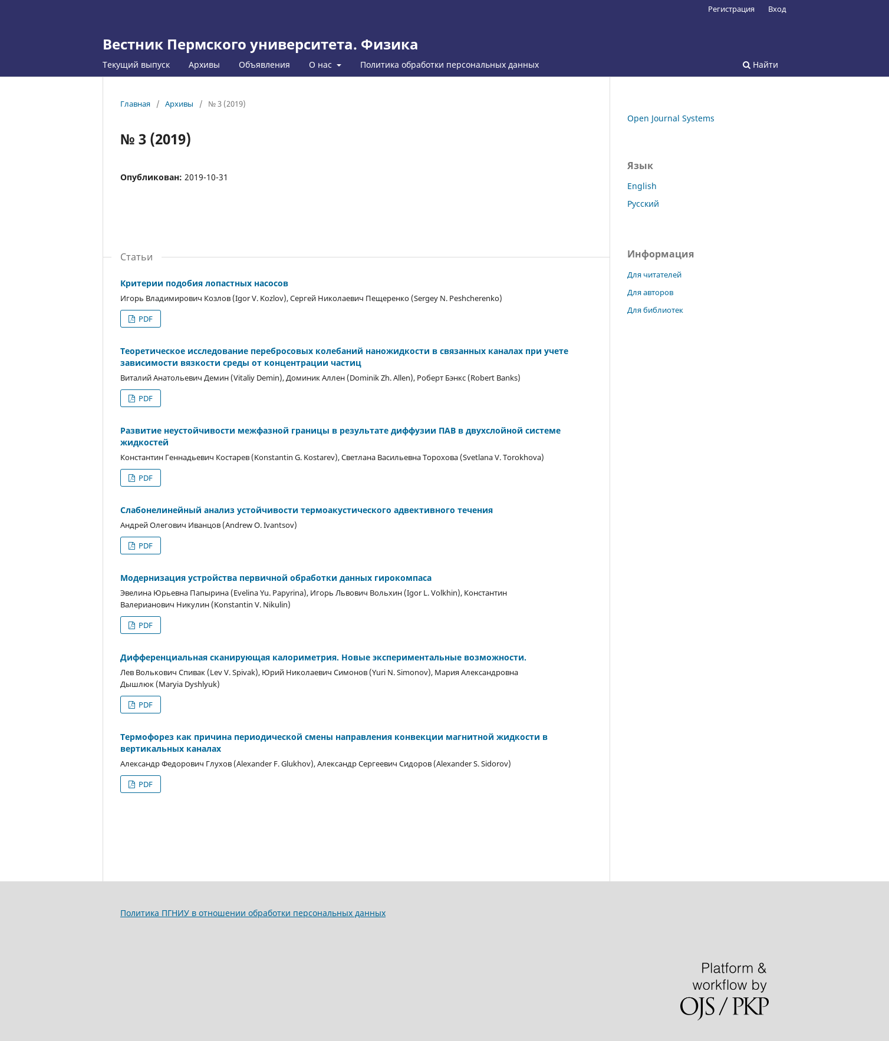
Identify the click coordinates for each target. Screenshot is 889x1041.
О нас (321, 64)
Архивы (204, 64)
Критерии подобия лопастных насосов (204, 283)
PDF (145, 318)
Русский (643, 203)
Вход (777, 9)
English (642, 185)
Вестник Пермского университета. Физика (261, 44)
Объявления (264, 64)
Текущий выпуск (136, 64)
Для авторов (650, 292)
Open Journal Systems (671, 118)
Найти (760, 64)
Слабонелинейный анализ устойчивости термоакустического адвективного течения (306, 509)
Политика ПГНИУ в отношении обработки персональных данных (253, 912)
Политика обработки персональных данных (449, 64)
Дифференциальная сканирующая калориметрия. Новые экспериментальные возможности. (323, 657)
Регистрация (731, 9)
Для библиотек (655, 310)
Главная (135, 103)
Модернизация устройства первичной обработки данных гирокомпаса (276, 577)
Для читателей (654, 274)
